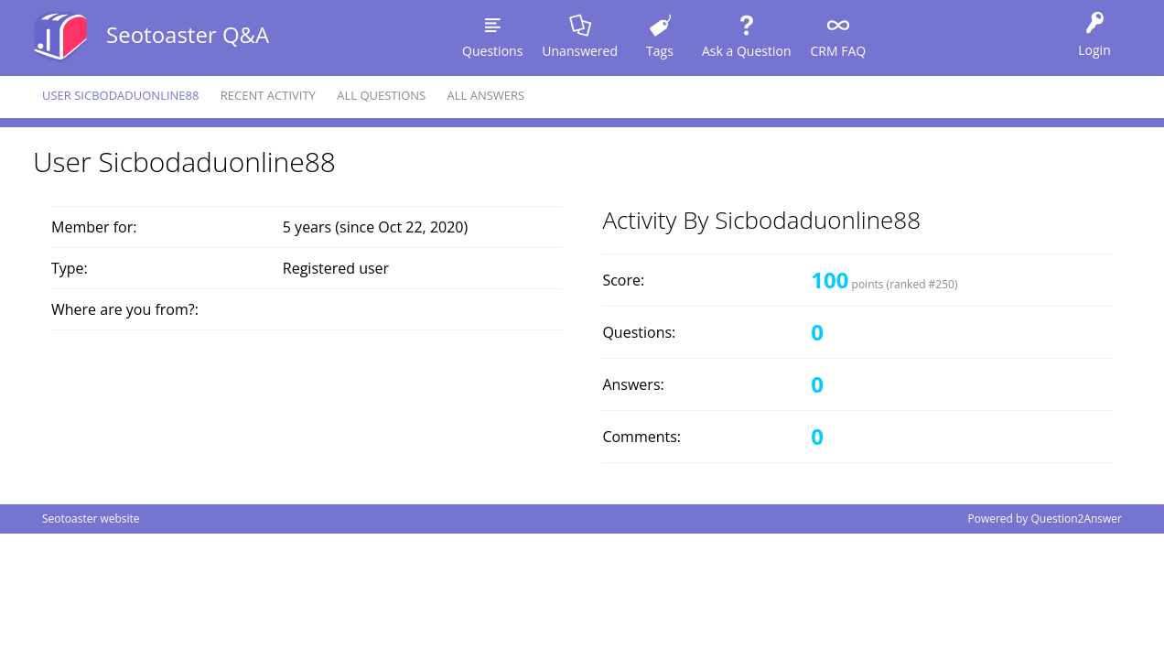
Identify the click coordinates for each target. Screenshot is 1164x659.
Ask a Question (746, 50)
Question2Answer (1076, 518)
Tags (660, 50)
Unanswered (580, 50)
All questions (381, 95)
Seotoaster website (91, 518)
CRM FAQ (838, 50)
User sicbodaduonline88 (120, 95)
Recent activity (268, 95)
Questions (492, 50)
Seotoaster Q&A (187, 34)
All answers (486, 95)
